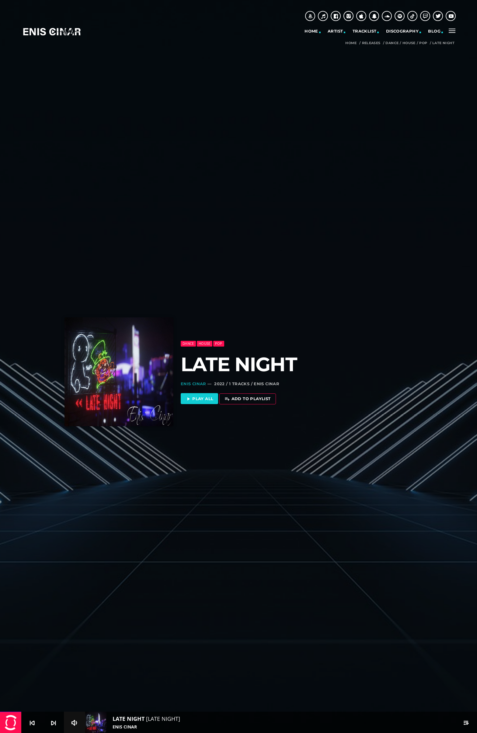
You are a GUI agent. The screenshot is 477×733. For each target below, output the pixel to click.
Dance (392, 43)
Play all (200, 397)
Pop (423, 43)
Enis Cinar (193, 382)
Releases (371, 43)
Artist (335, 31)
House (409, 43)
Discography (402, 31)
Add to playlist (247, 397)
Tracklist (365, 31)
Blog (434, 31)
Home (311, 31)
